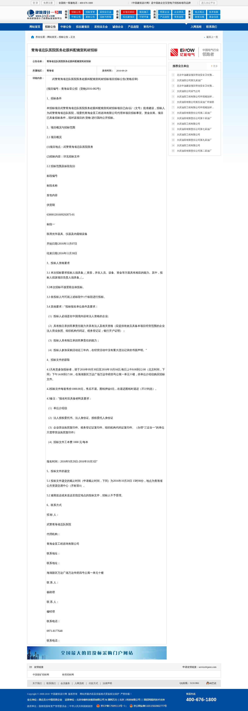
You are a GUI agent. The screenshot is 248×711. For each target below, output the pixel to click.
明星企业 (164, 12)
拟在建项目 (128, 16)
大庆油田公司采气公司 (186, 91)
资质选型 (178, 16)
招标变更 (90, 12)
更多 (214, 66)
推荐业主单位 (181, 66)
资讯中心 (148, 26)
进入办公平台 (208, 3)
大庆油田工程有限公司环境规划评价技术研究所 (194, 96)
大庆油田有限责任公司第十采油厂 (192, 118)
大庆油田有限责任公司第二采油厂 (192, 112)
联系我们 (211, 26)
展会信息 (213, 16)
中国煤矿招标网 (41, 674)
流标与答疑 (105, 16)
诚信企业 (117, 26)
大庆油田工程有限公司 (186, 123)
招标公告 (76, 12)
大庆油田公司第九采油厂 (187, 80)
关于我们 (37, 683)
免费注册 (48, 3)
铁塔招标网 (68, 674)
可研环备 (144, 16)
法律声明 (107, 683)
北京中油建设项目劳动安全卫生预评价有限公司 (194, 74)
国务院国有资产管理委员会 (53, 706)
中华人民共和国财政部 (81, 706)
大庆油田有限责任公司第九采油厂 (192, 139)
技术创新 (213, 12)
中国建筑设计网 (59, 694)
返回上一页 (211, 37)
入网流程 (196, 26)
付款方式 (93, 683)
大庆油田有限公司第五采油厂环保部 (193, 101)
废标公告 (90, 16)
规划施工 (144, 12)
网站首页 (34, 26)
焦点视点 (199, 12)
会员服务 (65, 683)
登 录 (35, 3)
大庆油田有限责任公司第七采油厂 (192, 129)
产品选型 (164, 16)
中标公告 (76, 16)
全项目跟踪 (128, 12)
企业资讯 (178, 12)
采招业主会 (105, 12)
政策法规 (199, 16)
